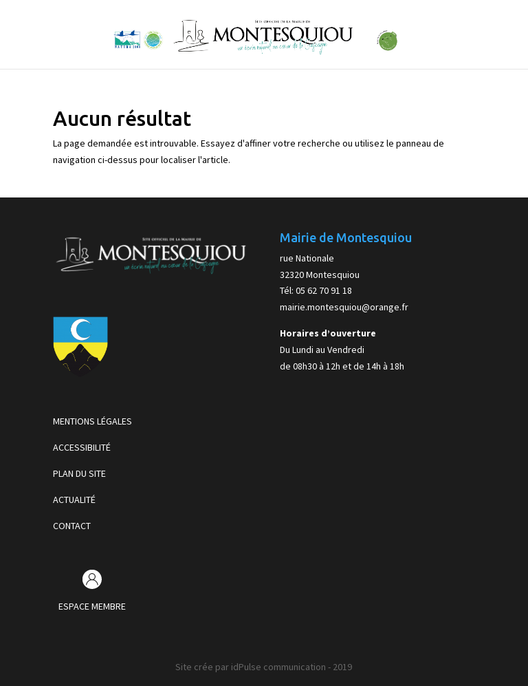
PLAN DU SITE (79, 473)
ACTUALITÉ (74, 499)
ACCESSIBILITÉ (82, 447)
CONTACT (72, 525)
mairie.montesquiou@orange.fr (344, 307)
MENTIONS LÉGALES (92, 421)
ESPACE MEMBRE (92, 606)
